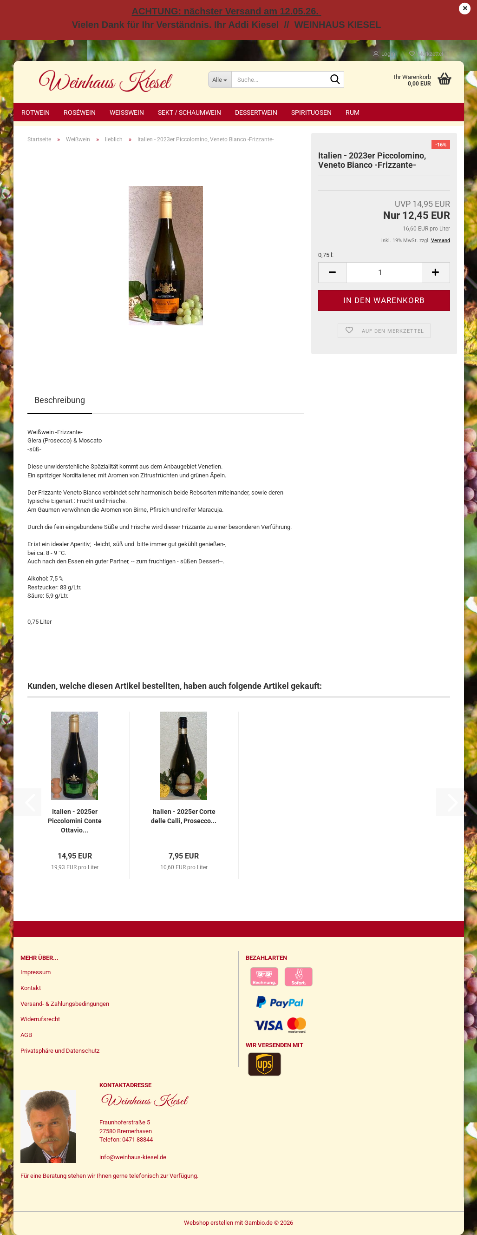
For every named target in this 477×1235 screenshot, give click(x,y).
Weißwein (127, 112)
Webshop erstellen (208, 1222)
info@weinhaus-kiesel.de (132, 1157)
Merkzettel (426, 54)
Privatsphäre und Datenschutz (59, 1050)
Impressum (35, 972)
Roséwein (80, 112)
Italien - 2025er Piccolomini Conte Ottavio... (75, 821)
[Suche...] (219, 79)
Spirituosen (311, 112)
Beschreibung (59, 400)
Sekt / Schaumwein (189, 112)
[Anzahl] (384, 272)
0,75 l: (325, 254)
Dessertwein (256, 112)
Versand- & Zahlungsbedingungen (64, 1003)
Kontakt (30, 987)
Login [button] (384, 54)
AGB (26, 1034)
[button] (332, 272)
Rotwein (35, 112)
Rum (352, 112)
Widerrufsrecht (40, 1019)
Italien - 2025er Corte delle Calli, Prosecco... (183, 816)
